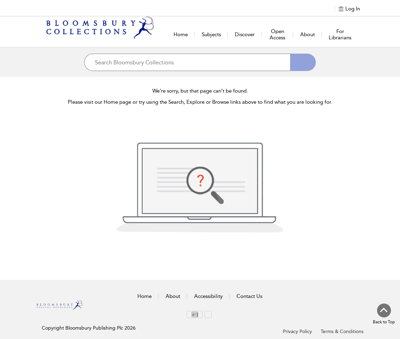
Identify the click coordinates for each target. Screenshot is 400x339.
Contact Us (249, 296)
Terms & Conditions (342, 331)
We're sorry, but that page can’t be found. (200, 91)
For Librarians (340, 34)
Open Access (277, 34)
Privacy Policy (297, 331)
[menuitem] (195, 314)
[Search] (303, 62)
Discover (245, 34)
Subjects (211, 34)
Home (181, 34)
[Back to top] (384, 314)
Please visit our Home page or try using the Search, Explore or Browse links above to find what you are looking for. (200, 102)
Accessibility (208, 296)
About (307, 34)
